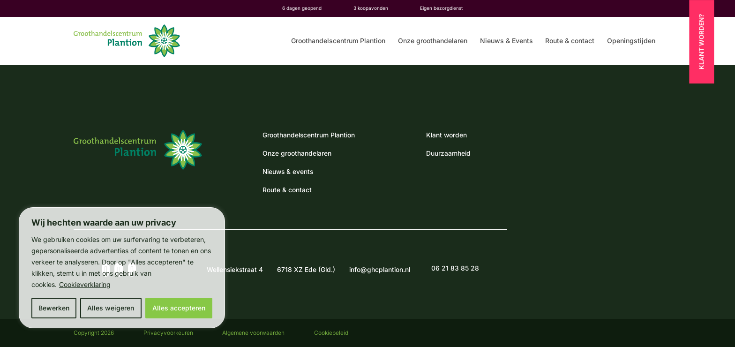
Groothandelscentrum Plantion (338, 41)
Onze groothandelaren (432, 41)
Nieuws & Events (506, 41)
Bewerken (53, 308)
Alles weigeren (110, 308)
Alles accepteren (178, 308)
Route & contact (569, 41)
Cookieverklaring (85, 284)
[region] (122, 267)
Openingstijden (631, 41)
